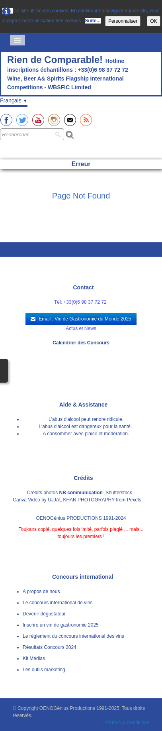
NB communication (81, 492)
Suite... (92, 21)
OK (153, 21)
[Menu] (17, 40)
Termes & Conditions (127, 722)
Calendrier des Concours (81, 343)
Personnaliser (122, 21)
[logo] (81, 74)
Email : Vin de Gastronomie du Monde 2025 (81, 319)
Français (13, 100)
